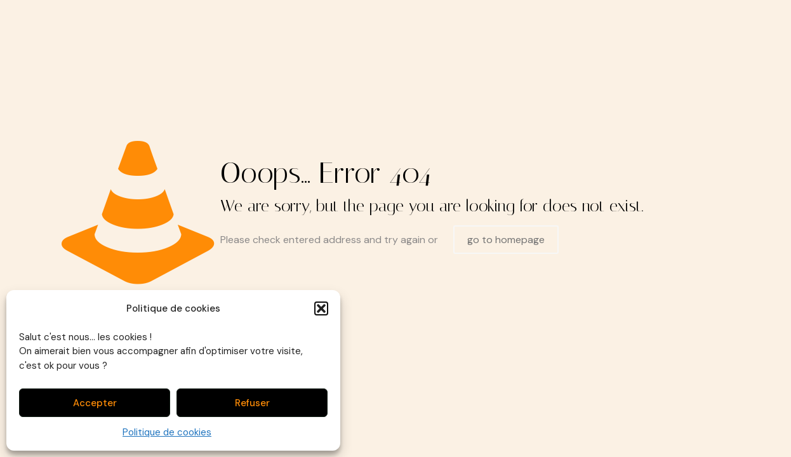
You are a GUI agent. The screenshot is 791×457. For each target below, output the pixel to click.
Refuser (252, 403)
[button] (321, 308)
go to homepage (506, 239)
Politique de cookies (167, 432)
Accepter (95, 403)
